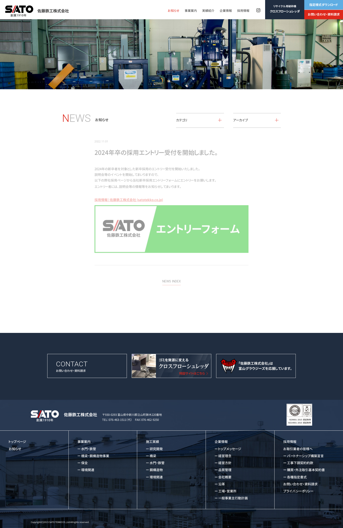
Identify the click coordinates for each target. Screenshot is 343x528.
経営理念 (224, 456)
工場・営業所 (227, 491)
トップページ (17, 441)
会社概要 (224, 477)
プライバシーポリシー (298, 491)
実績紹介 (208, 11)
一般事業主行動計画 (233, 498)
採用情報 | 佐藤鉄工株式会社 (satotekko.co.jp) (128, 194)
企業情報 (226, 11)
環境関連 (87, 470)
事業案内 (191, 11)
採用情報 (243, 11)
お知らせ (173, 11)
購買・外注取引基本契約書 (306, 470)
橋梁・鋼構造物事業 (95, 456)
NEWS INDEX (171, 276)
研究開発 (156, 449)
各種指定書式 (297, 477)
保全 (84, 463)
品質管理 (224, 470)
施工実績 (152, 441)
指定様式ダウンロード (323, 5)
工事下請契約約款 (300, 463)
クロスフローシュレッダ (285, 8)
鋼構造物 (156, 470)
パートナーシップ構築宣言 (305, 456)
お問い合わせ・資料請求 (324, 14)
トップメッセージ (229, 449)
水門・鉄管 (88, 449)
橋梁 (153, 456)
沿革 (221, 484)
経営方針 (224, 463)
